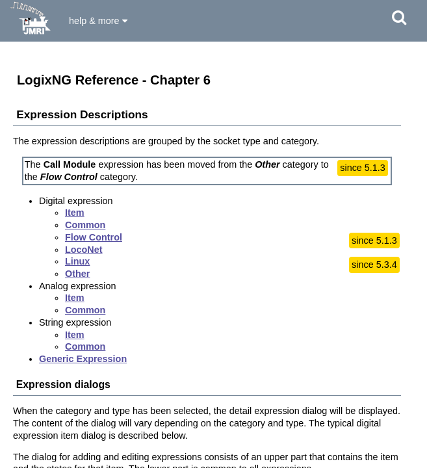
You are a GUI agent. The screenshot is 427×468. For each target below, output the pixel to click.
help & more (98, 21)
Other (77, 273)
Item (74, 212)
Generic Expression (83, 359)
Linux (77, 261)
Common (85, 225)
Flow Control (93, 237)
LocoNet (84, 249)
